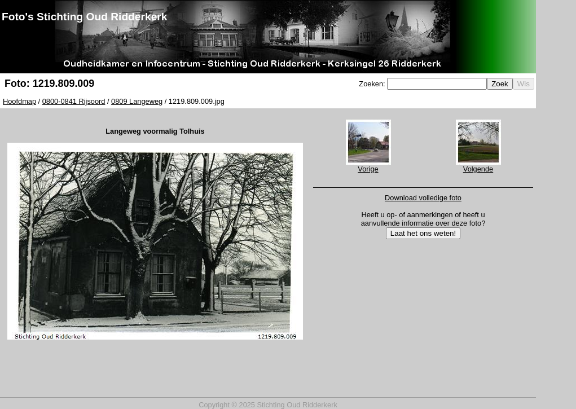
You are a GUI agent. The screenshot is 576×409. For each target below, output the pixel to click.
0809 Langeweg (136, 101)
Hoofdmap (19, 101)
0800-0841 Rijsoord (73, 101)
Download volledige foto (423, 197)
